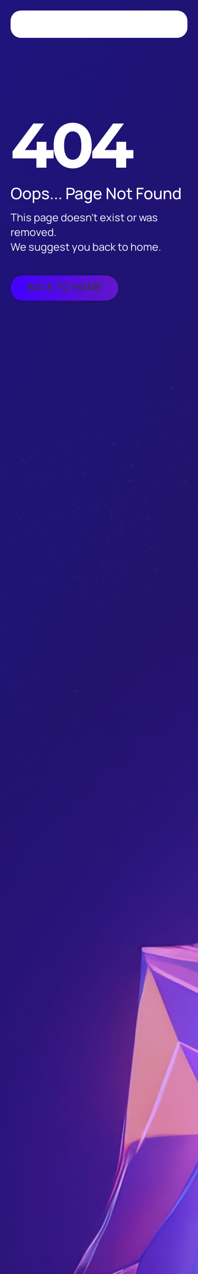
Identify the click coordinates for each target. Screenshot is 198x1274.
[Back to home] (64, 288)
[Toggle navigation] (168, 24)
